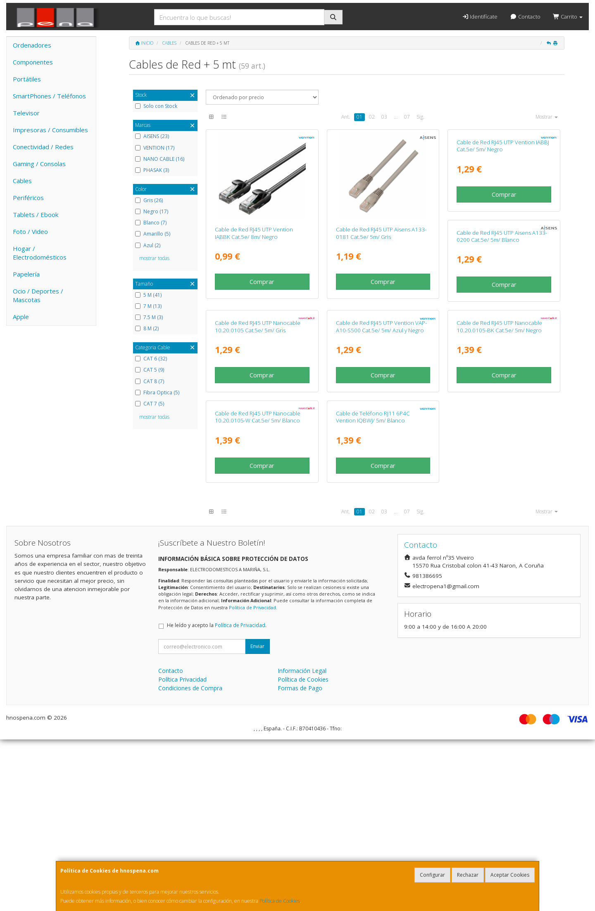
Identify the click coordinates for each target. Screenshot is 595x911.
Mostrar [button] (547, 116)
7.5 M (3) (149, 317)
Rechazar (467, 874)
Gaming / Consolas (39, 164)
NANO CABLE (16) (159, 159)
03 (384, 116)
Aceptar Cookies (509, 874)
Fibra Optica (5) (157, 392)
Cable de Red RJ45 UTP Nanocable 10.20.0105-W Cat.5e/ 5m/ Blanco (378, 588)
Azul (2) (147, 245)
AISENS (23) (152, 136)
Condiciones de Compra (190, 859)
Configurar (432, 874)
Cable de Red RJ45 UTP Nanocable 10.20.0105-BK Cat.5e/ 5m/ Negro (257, 588)
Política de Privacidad (252, 779)
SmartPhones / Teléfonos (49, 96)
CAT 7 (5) (149, 404)
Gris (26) (149, 200)
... (395, 116)
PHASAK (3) (152, 170)
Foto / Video (30, 231)
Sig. (420, 116)
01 (359, 116)
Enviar (257, 817)
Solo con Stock (156, 106)
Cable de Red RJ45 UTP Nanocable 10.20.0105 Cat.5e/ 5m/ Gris (378, 410)
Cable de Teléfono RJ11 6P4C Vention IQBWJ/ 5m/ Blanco (494, 588)
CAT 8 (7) (149, 381)
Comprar (262, 281)
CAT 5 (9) (149, 370)
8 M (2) (147, 328)
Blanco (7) (151, 222)
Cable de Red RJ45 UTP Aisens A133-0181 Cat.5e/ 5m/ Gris (381, 233)
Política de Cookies (279, 900)
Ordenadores (32, 45)
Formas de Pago (300, 859)
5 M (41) (148, 295)
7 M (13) (148, 306)
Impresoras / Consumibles (50, 130)
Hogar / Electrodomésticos (40, 252)
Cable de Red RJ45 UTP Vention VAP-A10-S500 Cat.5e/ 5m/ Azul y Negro (502, 410)
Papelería (26, 274)
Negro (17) (151, 211)
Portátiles (27, 79)
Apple (21, 316)
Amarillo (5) (152, 234)
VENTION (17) (154, 148)
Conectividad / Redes (43, 147)
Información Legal (302, 842)
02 (372, 116)
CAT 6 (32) (151, 358)
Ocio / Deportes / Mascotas (38, 295)
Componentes (33, 62)
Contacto (525, 16)
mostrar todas (154, 258)
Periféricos (28, 197)
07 (407, 116)
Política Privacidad (182, 851)
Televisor (26, 113)
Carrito (568, 16)
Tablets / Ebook (35, 214)
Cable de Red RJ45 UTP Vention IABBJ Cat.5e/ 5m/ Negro (503, 233)
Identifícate (479, 16)
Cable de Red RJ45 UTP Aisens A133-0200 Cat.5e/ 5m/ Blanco (260, 410)
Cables (22, 180)
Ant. (345, 116)
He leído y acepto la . (217, 796)
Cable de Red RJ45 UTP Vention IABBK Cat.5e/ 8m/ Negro (254, 233)
